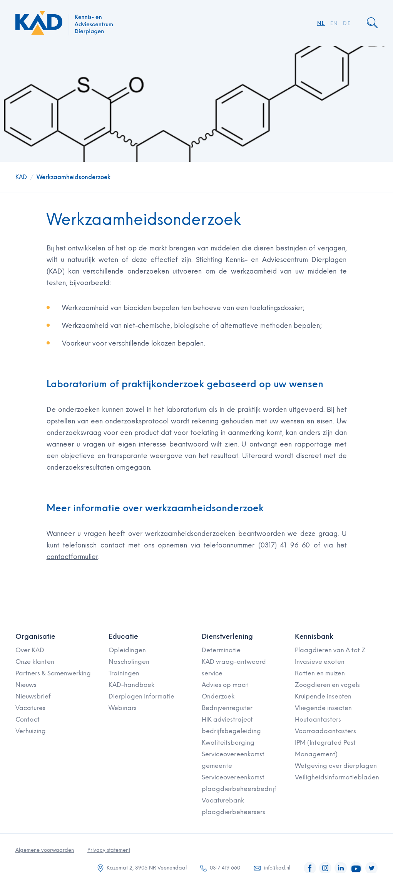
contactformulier (72, 557)
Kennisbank (314, 636)
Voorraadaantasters (325, 731)
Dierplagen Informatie (141, 696)
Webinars (123, 708)
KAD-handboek (131, 684)
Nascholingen (129, 661)
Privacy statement (108, 850)
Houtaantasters (318, 719)
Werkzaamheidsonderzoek (73, 177)
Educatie (123, 636)
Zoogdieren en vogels (327, 684)
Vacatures (30, 708)
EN (334, 23)
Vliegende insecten (323, 708)
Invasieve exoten (320, 661)
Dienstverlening (227, 636)
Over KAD (29, 650)
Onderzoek (218, 696)
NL (321, 23)
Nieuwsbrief (33, 696)
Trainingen (124, 673)
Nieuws (26, 684)
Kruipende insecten (323, 696)
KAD (21, 177)
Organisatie (35, 636)
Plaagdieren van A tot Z (330, 650)
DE (347, 23)
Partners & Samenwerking (53, 673)
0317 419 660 (225, 868)
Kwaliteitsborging (228, 742)
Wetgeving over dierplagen (336, 765)
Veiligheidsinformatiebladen (337, 777)
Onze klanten (34, 661)
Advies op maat (225, 684)
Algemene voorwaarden (44, 850)
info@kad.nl (277, 868)
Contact (27, 719)
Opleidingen (127, 650)
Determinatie (221, 650)
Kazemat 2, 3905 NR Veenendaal (147, 868)
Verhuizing (30, 731)
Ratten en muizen (320, 673)
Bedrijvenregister (227, 708)
